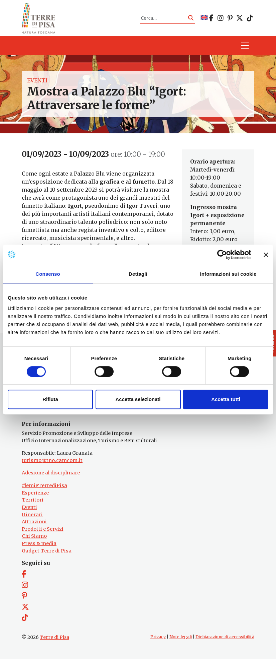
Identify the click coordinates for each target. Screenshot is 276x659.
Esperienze (35, 493)
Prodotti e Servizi (42, 529)
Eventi (37, 80)
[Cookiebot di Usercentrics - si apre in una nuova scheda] (222, 255)
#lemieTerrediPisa (44, 485)
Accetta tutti (225, 399)
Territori (32, 500)
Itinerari (32, 515)
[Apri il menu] (245, 45)
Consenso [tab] (47, 274)
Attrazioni (34, 522)
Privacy (158, 636)
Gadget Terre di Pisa (47, 551)
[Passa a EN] (204, 17)
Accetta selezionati (137, 399)
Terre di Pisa (54, 637)
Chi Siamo (34, 536)
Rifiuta (50, 399)
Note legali (180, 636)
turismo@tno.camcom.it (52, 460)
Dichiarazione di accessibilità (224, 636)
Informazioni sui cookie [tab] (228, 274)
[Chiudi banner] (266, 254)
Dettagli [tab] (138, 274)
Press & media (39, 543)
